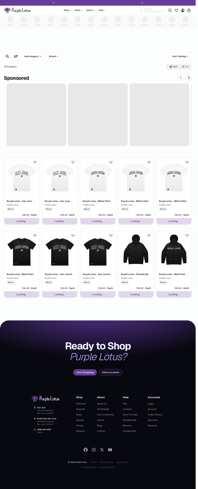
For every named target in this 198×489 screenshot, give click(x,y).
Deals (79, 10)
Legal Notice (122, 462)
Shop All (80, 409)
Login (151, 403)
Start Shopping (85, 372)
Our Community (105, 414)
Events (100, 420)
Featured (81, 403)
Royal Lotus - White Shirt (96, 201)
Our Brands (103, 409)
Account (152, 409)
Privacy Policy (106, 462)
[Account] (182, 10)
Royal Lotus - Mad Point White (174, 274)
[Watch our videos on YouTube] (110, 449)
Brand (53, 56)
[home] (17, 10)
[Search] (170, 10)
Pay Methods (129, 420)
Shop (67, 10)
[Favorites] (176, 10)
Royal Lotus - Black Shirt (20, 274)
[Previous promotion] (54, 3)
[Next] (188, 78)
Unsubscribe (129, 431)
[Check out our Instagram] (93, 449)
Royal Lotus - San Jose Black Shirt (60, 274)
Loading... (21, 221)
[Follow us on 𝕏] (101, 449)
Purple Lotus (12, 205)
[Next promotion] (142, 3)
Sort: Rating (180, 56)
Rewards (152, 425)
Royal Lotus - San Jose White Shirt (22, 201)
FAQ (125, 403)
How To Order (130, 414)
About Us (102, 403)
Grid (173, 66)
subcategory (32, 56)
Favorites (153, 420)
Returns (127, 425)
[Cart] (189, 10)
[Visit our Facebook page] (85, 449)
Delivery (80, 431)
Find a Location (110, 372)
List (185, 66)
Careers (101, 431)
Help (102, 10)
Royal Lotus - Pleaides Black (136, 274)
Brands (80, 420)
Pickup (79, 425)
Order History (155, 414)
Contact (127, 409)
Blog (99, 425)
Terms (94, 462)
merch (11, 209)
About (90, 10)
